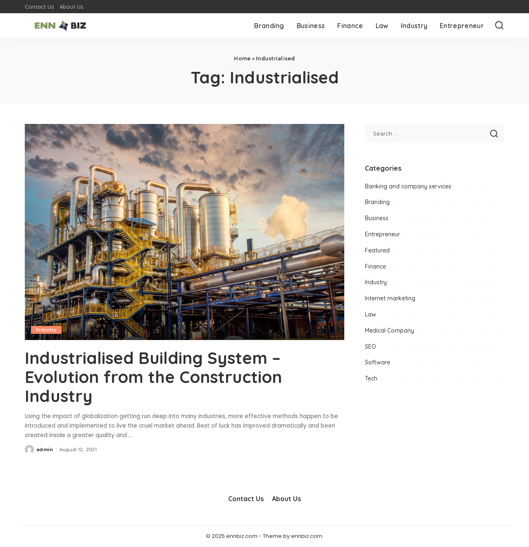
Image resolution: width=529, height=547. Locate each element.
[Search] (499, 25)
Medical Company (389, 330)
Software (377, 362)
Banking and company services (408, 186)
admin (44, 449)
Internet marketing (390, 298)
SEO (370, 346)
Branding (377, 202)
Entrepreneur (382, 234)
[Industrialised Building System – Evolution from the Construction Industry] (184, 232)
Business (376, 218)
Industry (46, 330)
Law (370, 314)
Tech (371, 378)
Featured (377, 250)
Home (242, 58)
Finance (375, 266)
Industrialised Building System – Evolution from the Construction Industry (153, 376)
